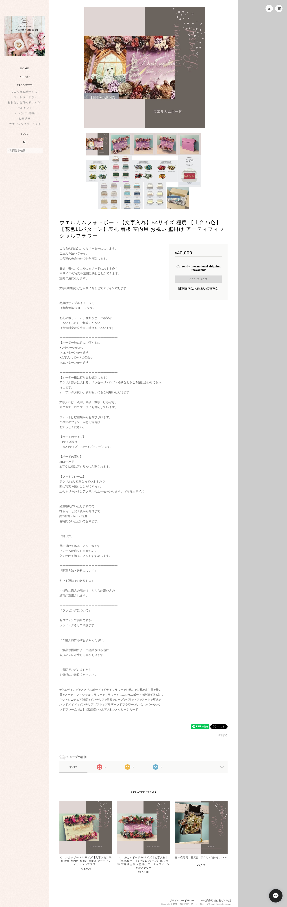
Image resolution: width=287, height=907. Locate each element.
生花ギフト (24, 107)
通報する (223, 732)
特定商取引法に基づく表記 (216, 897)
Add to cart (198, 276)
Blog (25, 133)
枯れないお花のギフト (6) (25, 102)
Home (24, 68)
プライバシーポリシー (182, 897)
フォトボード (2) (25, 97)
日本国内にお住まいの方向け (198, 285)
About (25, 77)
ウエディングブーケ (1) (24, 124)
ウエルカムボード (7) (25, 91)
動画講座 (24, 118)
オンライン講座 (25, 113)
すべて (74, 763)
